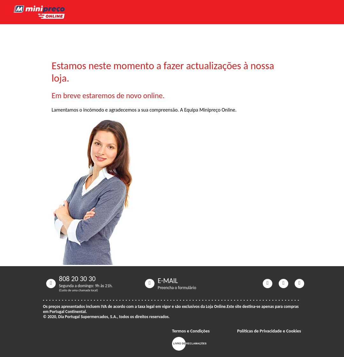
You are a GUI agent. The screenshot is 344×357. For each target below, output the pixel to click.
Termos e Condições (191, 331)
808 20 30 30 (77, 279)
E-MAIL (168, 281)
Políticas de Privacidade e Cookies (269, 331)
